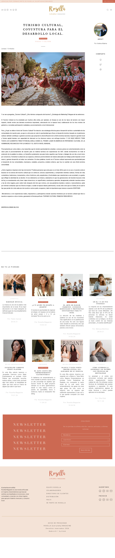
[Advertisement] (101, 101)
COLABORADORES (53, 490)
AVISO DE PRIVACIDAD (57, 523)
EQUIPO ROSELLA (53, 487)
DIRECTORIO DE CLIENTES (57, 493)
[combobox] (86, 439)
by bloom (62, 531)
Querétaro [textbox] (67, 440)
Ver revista (109, 1)
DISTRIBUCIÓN (52, 496)
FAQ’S (48, 500)
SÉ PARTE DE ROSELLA (56, 503)
